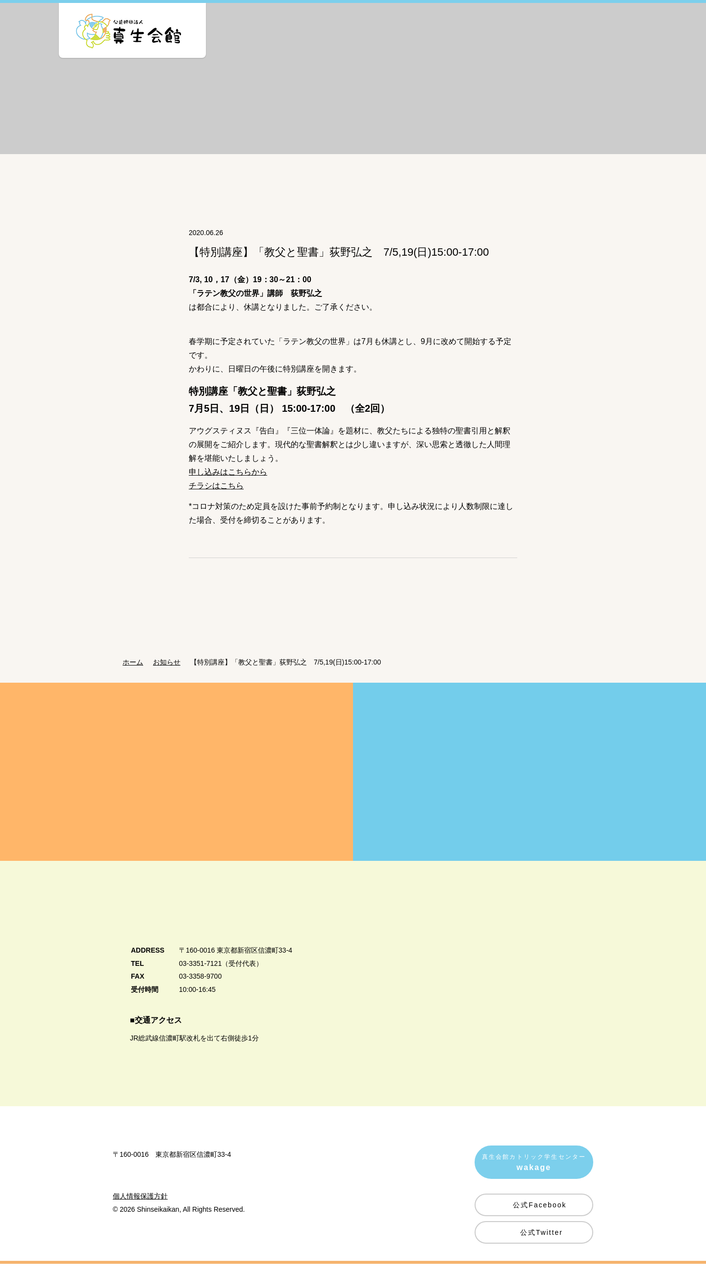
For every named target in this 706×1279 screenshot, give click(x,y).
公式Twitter (541, 1245)
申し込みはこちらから (228, 484)
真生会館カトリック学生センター (534, 1176)
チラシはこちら (216, 498)
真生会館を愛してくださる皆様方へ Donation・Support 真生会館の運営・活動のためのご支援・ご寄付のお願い (176, 784)
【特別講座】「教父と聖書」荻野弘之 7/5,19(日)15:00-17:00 (291, 675)
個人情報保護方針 (140, 1239)
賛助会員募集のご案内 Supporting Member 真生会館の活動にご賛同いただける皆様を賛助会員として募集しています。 (529, 784)
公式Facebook (539, 1218)
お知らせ (169, 675)
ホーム (133, 675)
